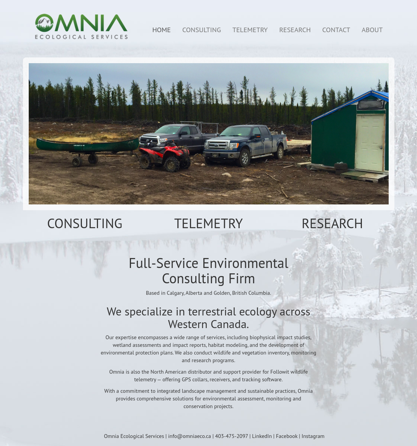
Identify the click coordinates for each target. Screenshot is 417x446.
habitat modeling (227, 344)
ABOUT (372, 29)
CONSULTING (201, 29)
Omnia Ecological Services (134, 436)
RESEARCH (295, 29)
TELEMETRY (250, 29)
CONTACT (336, 29)
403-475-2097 (231, 436)
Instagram (313, 436)
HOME (161, 29)
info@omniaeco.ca (189, 436)
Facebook (287, 436)
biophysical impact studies (280, 337)
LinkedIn (262, 436)
